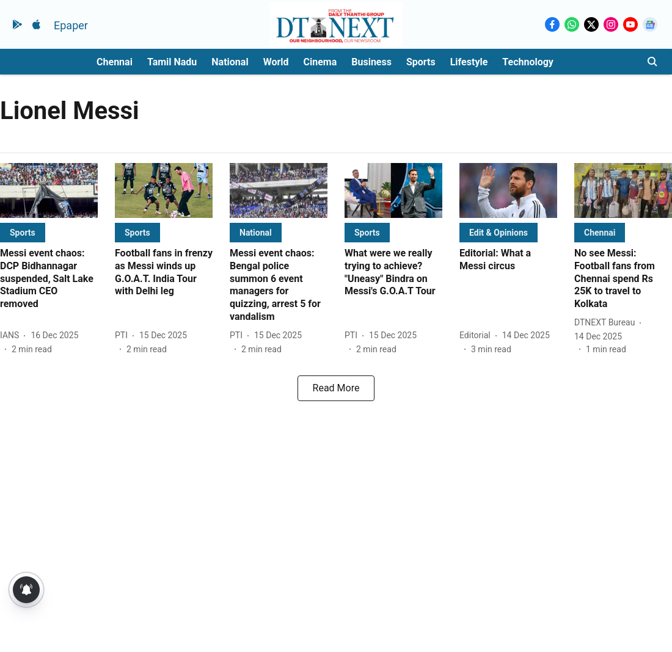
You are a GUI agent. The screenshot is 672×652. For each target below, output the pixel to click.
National (229, 62)
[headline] (49, 279)
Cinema (320, 62)
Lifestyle (469, 62)
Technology (527, 62)
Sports (421, 62)
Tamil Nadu (172, 62)
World (276, 62)
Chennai (115, 62)
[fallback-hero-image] (49, 190)
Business (371, 62)
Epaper (71, 25)
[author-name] (12, 335)
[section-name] (22, 232)
